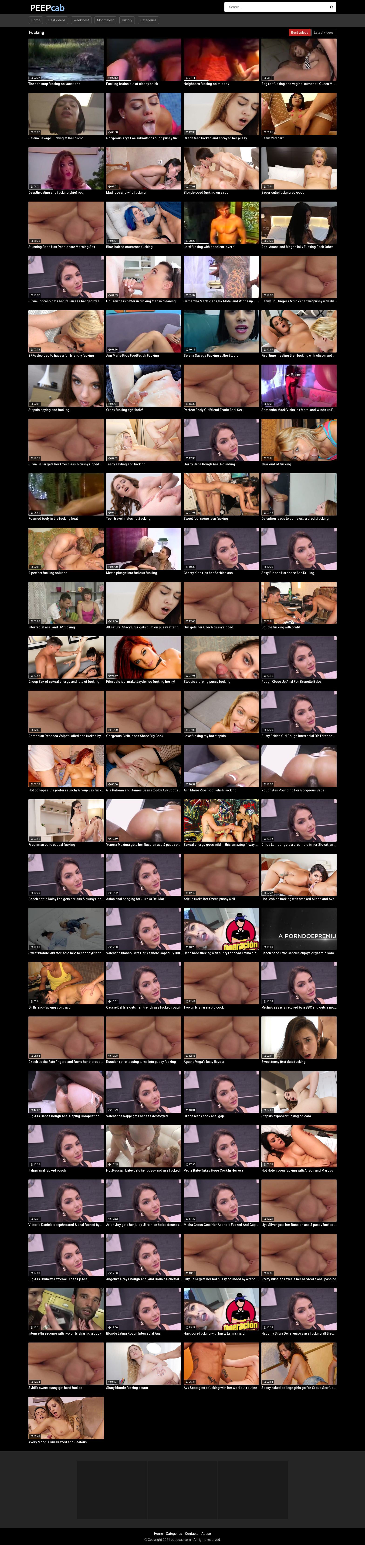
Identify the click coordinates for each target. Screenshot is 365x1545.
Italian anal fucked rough (47, 1170)
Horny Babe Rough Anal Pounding (209, 464)
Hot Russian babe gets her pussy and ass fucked (143, 1170)
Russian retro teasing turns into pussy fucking (141, 1062)
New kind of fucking (276, 464)
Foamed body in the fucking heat (53, 518)
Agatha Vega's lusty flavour (204, 1062)
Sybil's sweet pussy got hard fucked (55, 1388)
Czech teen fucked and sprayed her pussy (215, 138)
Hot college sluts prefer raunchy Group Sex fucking (66, 790)
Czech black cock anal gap (204, 1116)
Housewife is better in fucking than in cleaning (141, 301)
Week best (81, 20)
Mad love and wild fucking (126, 192)
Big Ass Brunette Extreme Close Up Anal (58, 1279)
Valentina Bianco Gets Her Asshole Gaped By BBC (143, 953)
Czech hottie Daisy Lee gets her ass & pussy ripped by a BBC (66, 899)
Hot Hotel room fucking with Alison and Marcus (297, 1170)
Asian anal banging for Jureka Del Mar (135, 899)
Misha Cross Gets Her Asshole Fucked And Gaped (221, 1225)
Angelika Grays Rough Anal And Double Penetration (144, 1279)
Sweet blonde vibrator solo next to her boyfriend (64, 953)
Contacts (191, 1533)
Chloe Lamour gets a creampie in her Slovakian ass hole (299, 844)
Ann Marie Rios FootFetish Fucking (132, 355)
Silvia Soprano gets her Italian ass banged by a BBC (66, 301)
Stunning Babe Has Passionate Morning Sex (61, 247)
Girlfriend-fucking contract (49, 1007)
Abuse (206, 1533)
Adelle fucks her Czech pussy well (209, 899)
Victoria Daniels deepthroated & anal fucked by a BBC (66, 1225)
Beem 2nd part (272, 138)
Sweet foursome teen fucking (206, 518)
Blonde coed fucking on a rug (206, 192)
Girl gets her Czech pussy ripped (208, 627)
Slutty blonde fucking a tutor (127, 1388)
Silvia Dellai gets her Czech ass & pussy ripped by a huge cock (66, 464)
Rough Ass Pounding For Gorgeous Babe (292, 790)
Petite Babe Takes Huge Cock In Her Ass (214, 1170)
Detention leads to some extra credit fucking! (295, 518)
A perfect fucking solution (48, 573)
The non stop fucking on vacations (54, 84)
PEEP (42, 7)
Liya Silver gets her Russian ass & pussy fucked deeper (299, 1225)
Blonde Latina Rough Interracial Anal (134, 1333)
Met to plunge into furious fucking (131, 573)
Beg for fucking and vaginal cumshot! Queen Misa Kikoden (299, 84)
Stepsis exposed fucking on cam (286, 1116)
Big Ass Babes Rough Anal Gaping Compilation (63, 1116)
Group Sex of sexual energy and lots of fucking (63, 681)
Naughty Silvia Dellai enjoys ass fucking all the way (299, 1333)
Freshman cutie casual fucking (51, 844)
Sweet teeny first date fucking (283, 1062)
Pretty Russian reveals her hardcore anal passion (299, 1279)
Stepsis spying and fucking (48, 410)
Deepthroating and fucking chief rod (55, 192)
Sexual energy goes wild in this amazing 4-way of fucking (221, 844)
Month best (105, 20)
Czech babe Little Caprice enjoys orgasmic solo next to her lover (299, 953)
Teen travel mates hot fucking (128, 518)
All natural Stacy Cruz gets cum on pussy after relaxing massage (144, 627)
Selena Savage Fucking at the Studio (55, 138)
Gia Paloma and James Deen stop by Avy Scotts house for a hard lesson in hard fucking (144, 790)
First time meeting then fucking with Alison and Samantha (299, 355)
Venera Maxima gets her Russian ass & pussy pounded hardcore (144, 844)
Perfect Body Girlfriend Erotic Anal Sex (213, 410)
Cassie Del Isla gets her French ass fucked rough (143, 1007)
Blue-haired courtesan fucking (129, 247)
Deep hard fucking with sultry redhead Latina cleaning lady (221, 953)
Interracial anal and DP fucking (51, 627)
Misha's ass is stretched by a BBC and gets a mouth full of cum (299, 1007)
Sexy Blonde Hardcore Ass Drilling (287, 573)
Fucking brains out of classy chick (132, 84)
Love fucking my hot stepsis (205, 736)
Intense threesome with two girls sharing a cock (64, 1333)
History (127, 20)
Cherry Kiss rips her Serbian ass (208, 573)
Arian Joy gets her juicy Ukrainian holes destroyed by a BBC (144, 1225)
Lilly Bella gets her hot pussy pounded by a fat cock (221, 1279)
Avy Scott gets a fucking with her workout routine (220, 1388)
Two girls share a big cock (204, 1007)
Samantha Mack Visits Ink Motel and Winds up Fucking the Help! (221, 301)
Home (35, 20)
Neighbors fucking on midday (206, 84)
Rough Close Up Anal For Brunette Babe (291, 681)
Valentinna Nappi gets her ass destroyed (137, 1116)
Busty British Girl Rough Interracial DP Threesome (299, 736)
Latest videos (324, 32)
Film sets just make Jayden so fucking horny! (140, 681)
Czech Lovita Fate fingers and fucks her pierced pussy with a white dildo (66, 1062)
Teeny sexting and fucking (125, 464)
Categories (148, 20)
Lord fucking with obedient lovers (209, 247)
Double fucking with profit (280, 627)
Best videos (56, 20)
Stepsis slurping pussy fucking (207, 681)
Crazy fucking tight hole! (124, 410)
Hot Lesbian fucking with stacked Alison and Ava (297, 899)
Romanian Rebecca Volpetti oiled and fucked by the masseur (66, 736)
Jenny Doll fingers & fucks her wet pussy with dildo (299, 301)
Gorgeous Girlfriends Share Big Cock (134, 736)
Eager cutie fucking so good (282, 192)
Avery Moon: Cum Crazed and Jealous (57, 1442)
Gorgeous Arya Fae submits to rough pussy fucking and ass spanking (144, 138)
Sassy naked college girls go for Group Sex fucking (299, 1388)
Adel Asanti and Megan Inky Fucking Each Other (297, 247)
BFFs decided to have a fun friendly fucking (61, 355)
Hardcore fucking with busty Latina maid (214, 1333)
